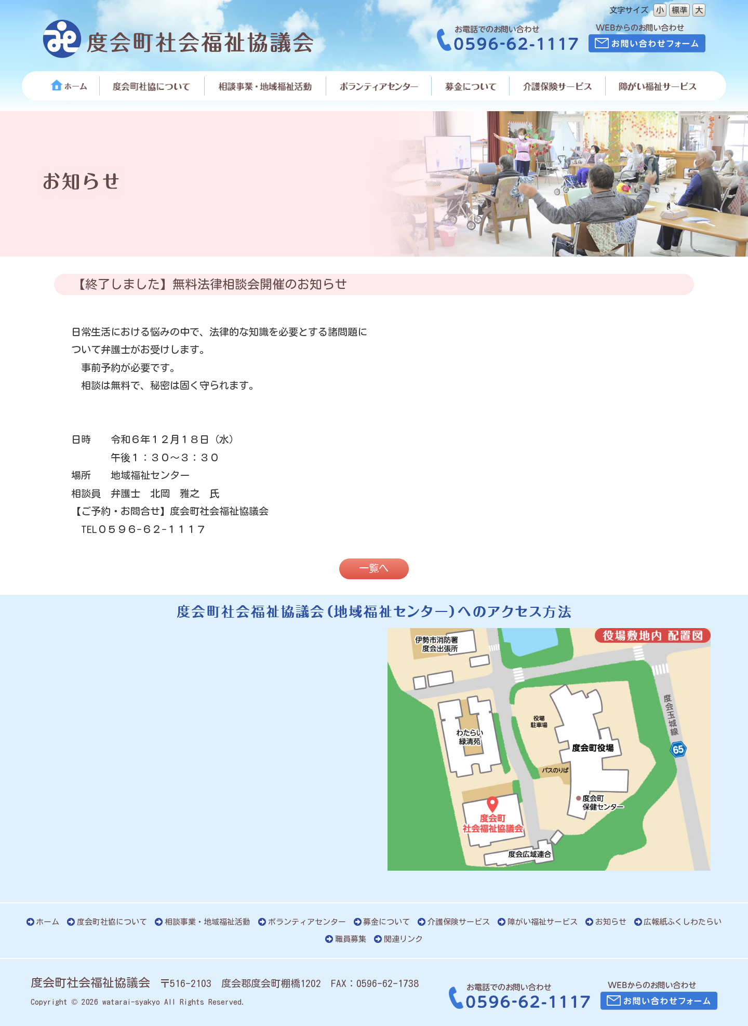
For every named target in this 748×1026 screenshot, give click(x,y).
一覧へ (374, 568)
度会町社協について (112, 922)
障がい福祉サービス (542, 922)
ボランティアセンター (307, 922)
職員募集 (350, 939)
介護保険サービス (459, 922)
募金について (386, 922)
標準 (679, 10)
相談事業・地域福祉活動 (207, 922)
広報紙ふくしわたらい (683, 922)
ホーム (47, 922)
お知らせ (610, 922)
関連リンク (403, 939)
